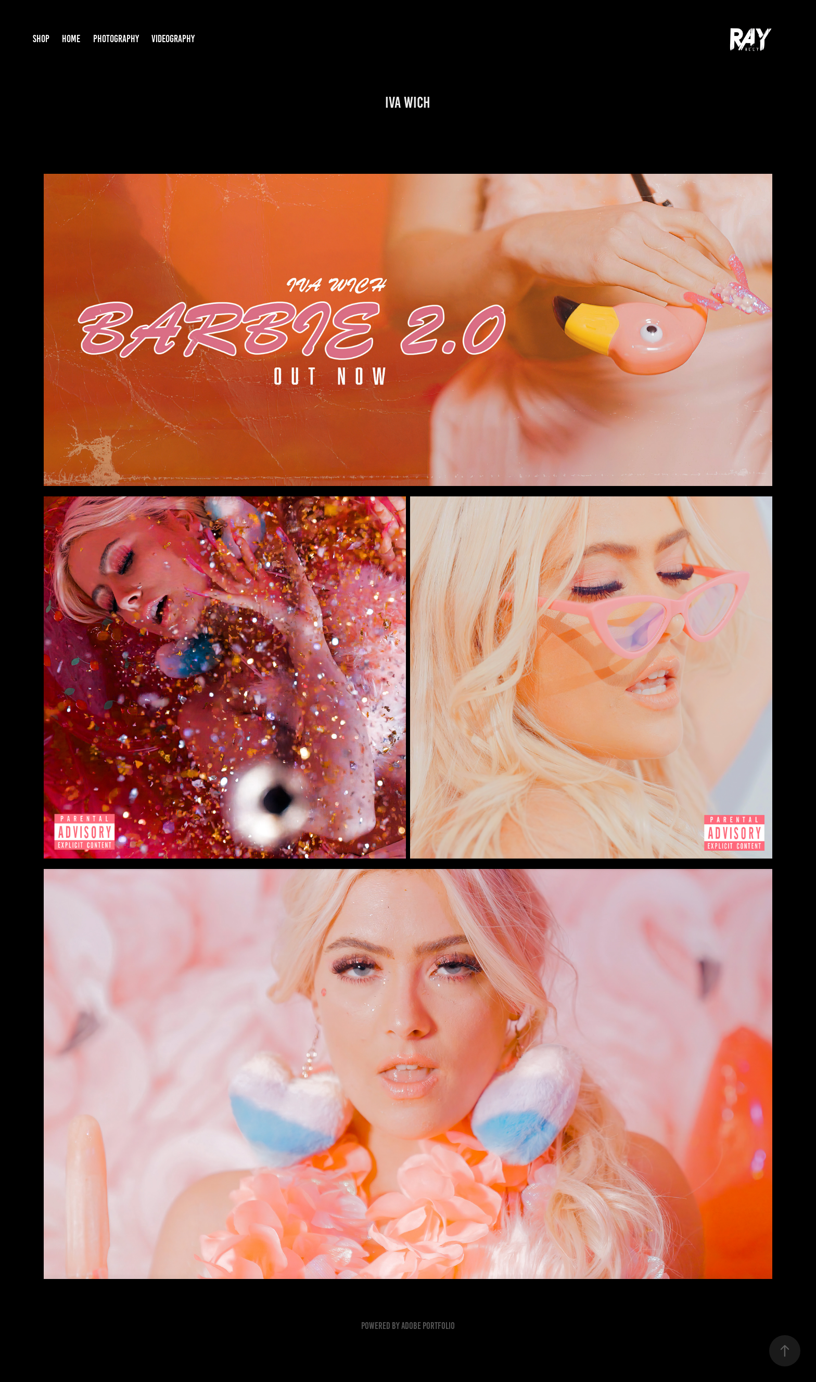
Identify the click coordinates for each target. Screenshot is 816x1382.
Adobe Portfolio (428, 1326)
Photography (116, 38)
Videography (173, 38)
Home (71, 38)
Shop (41, 38)
